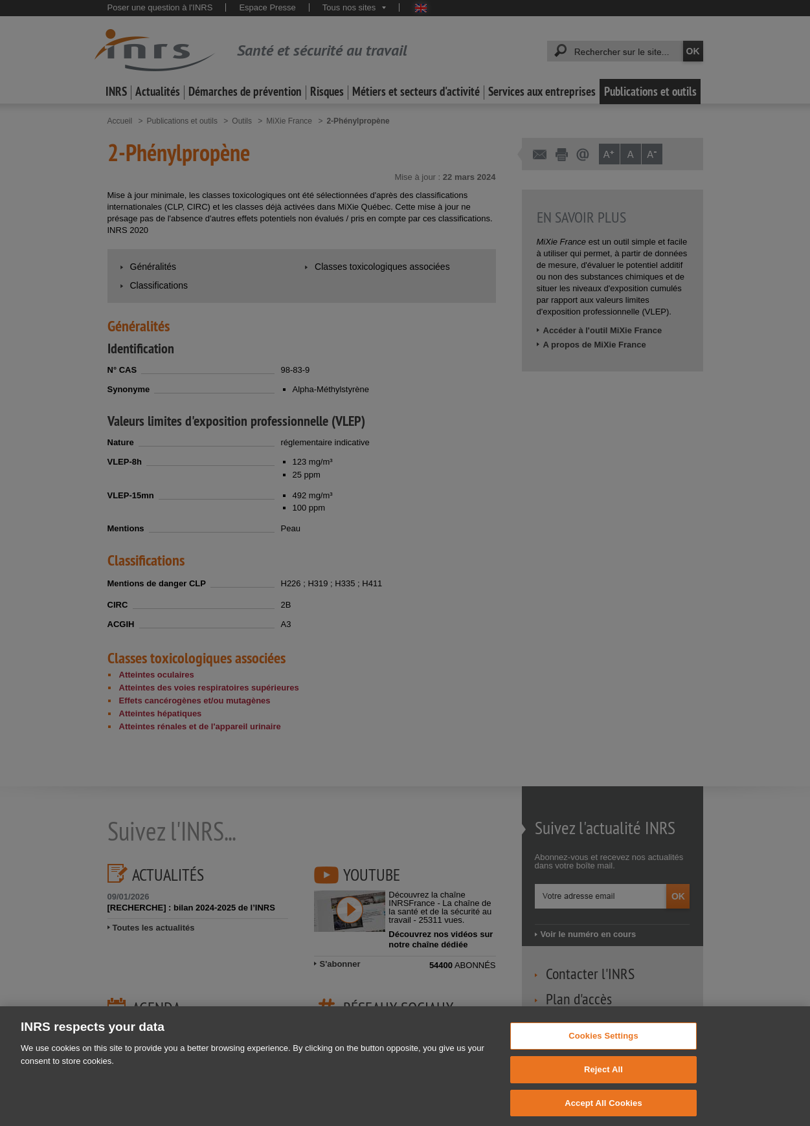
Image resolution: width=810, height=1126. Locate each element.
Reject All (603, 1077)
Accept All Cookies (603, 1110)
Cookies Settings (603, 1043)
